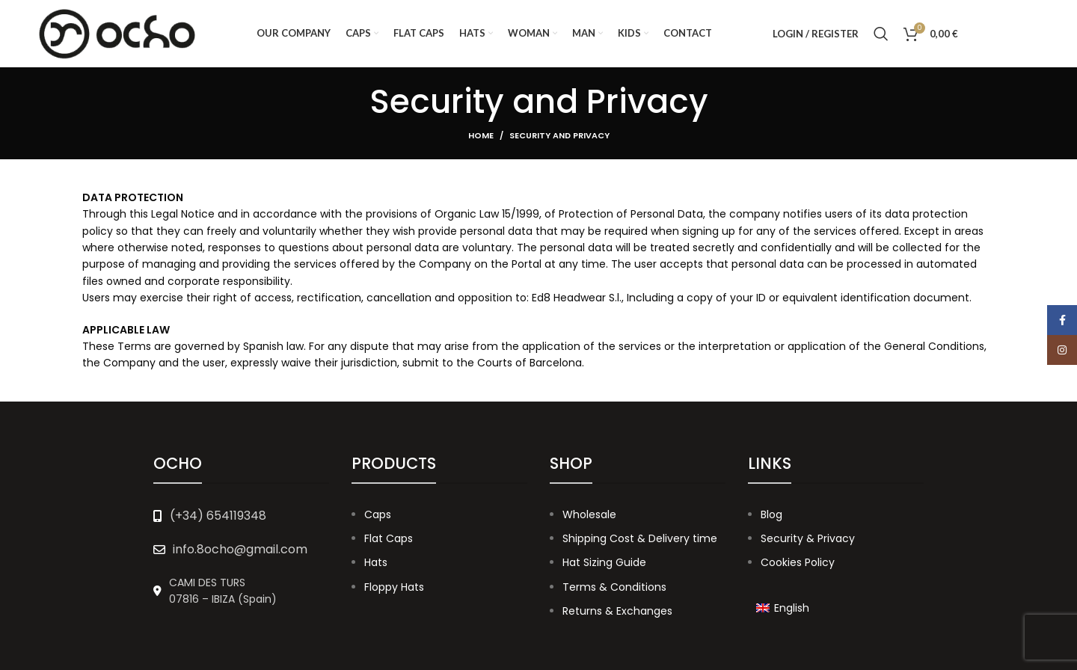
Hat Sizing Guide (604, 562)
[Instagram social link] (1024, 34)
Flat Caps (388, 538)
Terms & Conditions (614, 587)
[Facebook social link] (988, 34)
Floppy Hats (394, 587)
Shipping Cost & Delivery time (639, 538)
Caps (377, 514)
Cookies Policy (798, 562)
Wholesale (589, 514)
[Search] (881, 34)
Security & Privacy (808, 538)
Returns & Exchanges (617, 610)
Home (481, 135)
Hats (375, 562)
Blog (771, 514)
